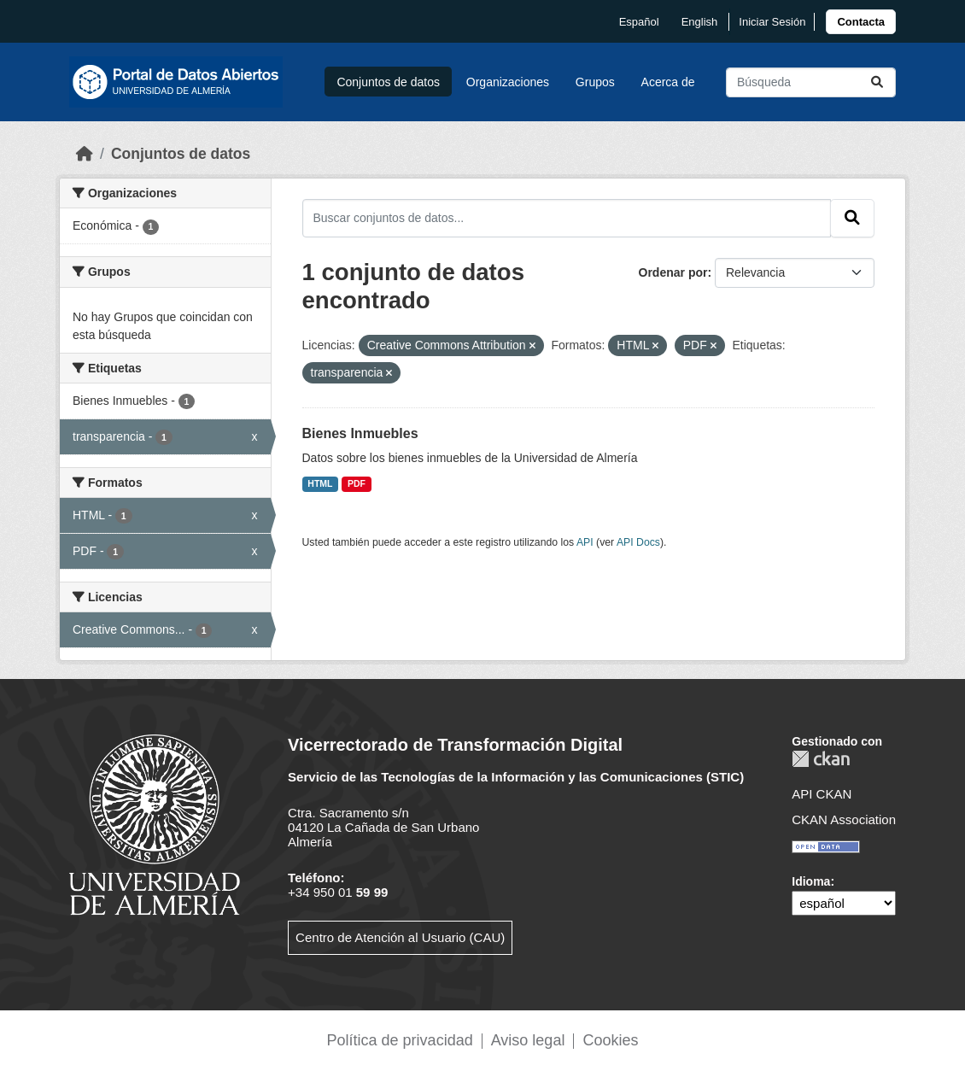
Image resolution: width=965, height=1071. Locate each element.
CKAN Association (844, 819)
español (639, 21)
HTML (319, 483)
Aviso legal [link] (528, 1040)
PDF (357, 483)
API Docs (638, 542)
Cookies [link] (610, 1040)
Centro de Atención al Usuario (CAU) (400, 937)
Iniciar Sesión (772, 21)
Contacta (861, 21)
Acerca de (668, 82)
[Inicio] (84, 153)
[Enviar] (877, 82)
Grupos (595, 82)
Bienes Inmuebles (360, 433)
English (699, 21)
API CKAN (821, 794)
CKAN (821, 759)
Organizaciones (507, 82)
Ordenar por (673, 272)
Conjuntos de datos (388, 82)
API (585, 542)
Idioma (811, 881)
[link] (861, 21)
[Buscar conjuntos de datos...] (811, 82)
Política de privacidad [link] (400, 1040)
